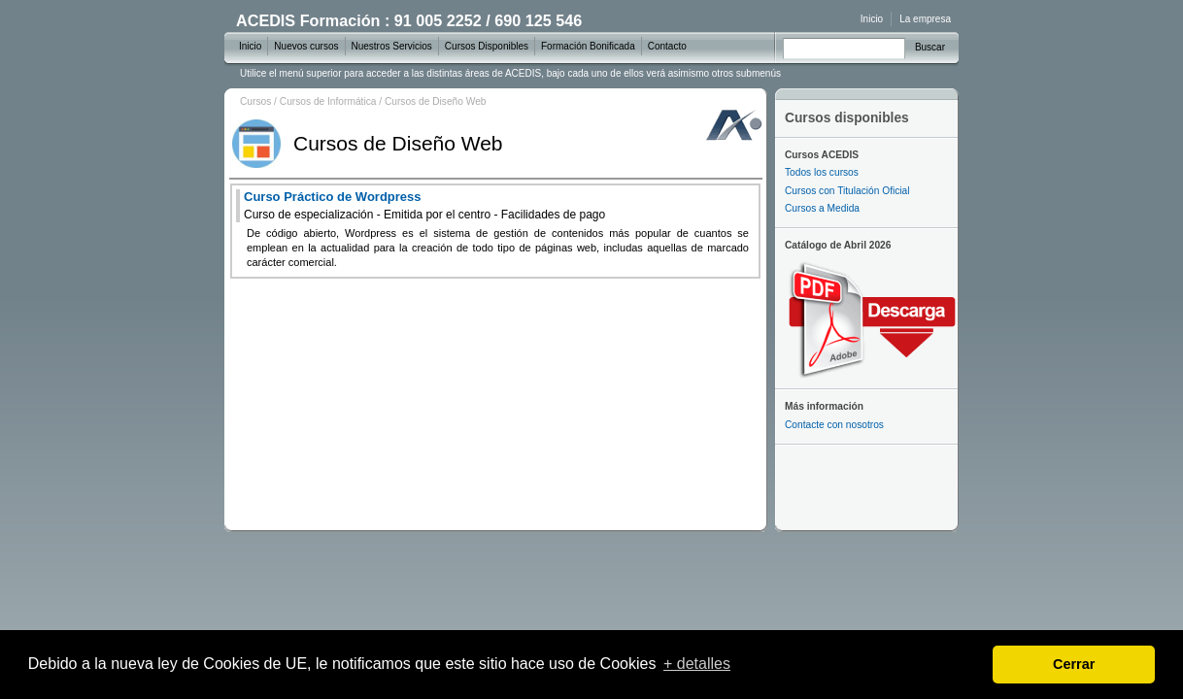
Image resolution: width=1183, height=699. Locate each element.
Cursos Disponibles (486, 46)
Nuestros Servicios (392, 46)
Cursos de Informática (328, 101)
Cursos (255, 101)
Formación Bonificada (588, 46)
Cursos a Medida (822, 208)
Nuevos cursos (306, 46)
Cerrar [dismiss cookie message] (1074, 664)
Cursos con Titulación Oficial (847, 190)
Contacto (667, 46)
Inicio (872, 19)
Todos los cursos (822, 172)
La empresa (925, 19)
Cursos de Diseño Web (436, 101)
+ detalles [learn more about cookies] (696, 663)
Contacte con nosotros (834, 424)
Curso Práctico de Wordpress (424, 205)
